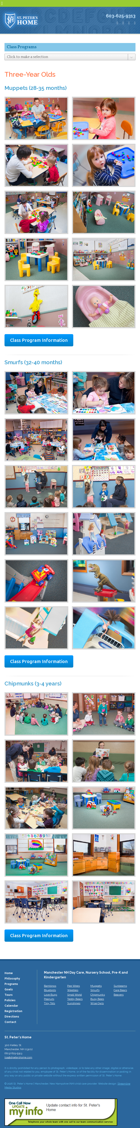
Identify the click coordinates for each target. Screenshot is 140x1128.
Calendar (11, 1005)
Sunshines (73, 1003)
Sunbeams (120, 985)
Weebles (72, 990)
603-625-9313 (120, 16)
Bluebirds (50, 990)
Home (9, 973)
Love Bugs (50, 994)
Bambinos (50, 985)
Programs (11, 984)
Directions (12, 1016)
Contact (10, 1022)
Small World (74, 994)
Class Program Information (39, 340)
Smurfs (94, 990)
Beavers (119, 994)
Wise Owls (97, 1003)
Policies (10, 1000)
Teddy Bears (75, 999)
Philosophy (12, 978)
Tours (9, 994)
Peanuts (49, 999)
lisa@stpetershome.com (18, 1057)
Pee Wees (73, 985)
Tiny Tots (49, 1003)
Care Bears (120, 990)
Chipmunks (97, 994)
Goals (9, 989)
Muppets (96, 985)
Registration (13, 1011)
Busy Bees (97, 999)
